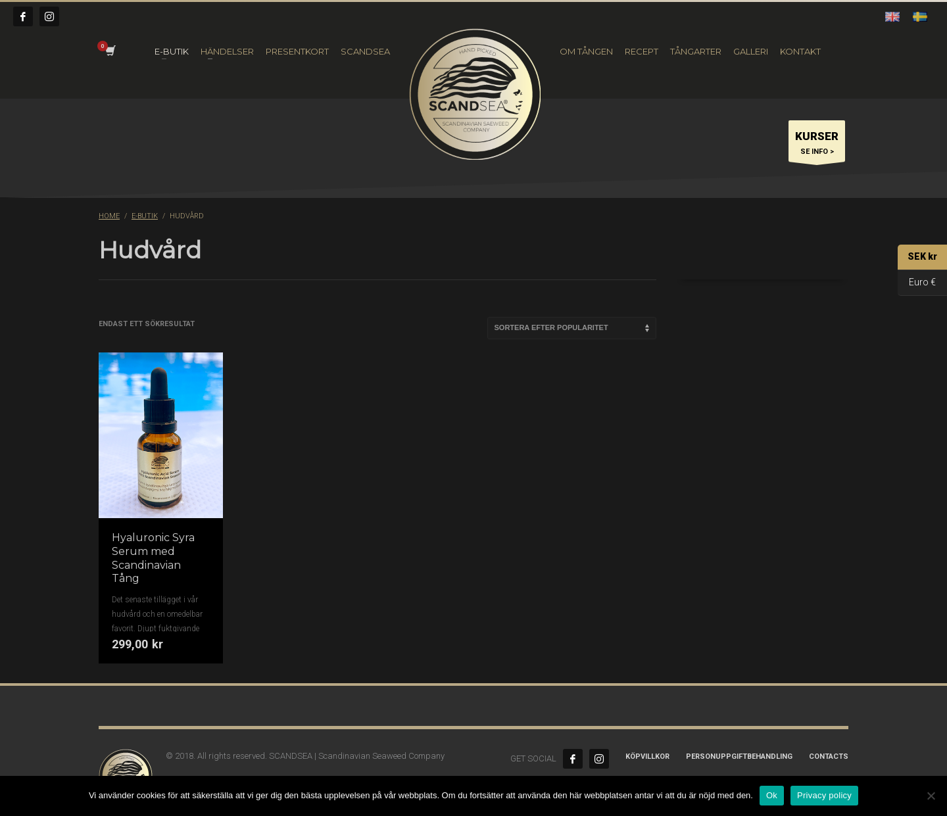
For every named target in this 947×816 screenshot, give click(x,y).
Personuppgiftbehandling (739, 756)
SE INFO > (817, 144)
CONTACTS (828, 756)
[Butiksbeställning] (571, 328)
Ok (771, 795)
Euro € (917, 283)
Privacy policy (824, 795)
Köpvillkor (647, 756)
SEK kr (917, 257)
